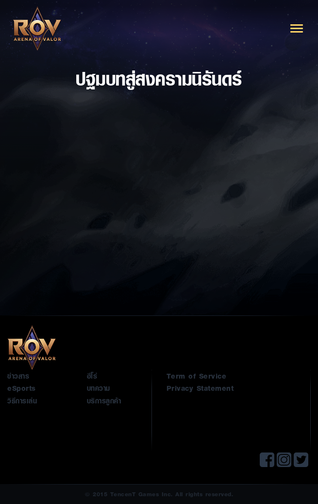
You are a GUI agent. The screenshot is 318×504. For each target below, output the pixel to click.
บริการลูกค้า (104, 400)
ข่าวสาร (18, 375)
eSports (21, 388)
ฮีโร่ (92, 375)
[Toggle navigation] (296, 28)
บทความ (98, 388)
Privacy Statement (200, 388)
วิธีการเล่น (22, 400)
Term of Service (197, 375)
